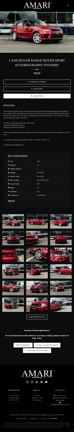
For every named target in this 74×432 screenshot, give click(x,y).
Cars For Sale (13, 395)
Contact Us (43, 418)
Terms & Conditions (22, 418)
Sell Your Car (14, 400)
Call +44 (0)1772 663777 (47, 345)
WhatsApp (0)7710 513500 (37, 350)
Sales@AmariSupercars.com (60, 403)
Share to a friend (37, 82)
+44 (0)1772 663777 (60, 398)
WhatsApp (37, 89)
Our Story (37, 395)
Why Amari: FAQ (37, 398)
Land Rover (37, 96)
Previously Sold (14, 397)
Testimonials (37, 400)
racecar (55, 418)
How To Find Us (60, 396)
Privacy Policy (34, 418)
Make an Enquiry (23, 345)
